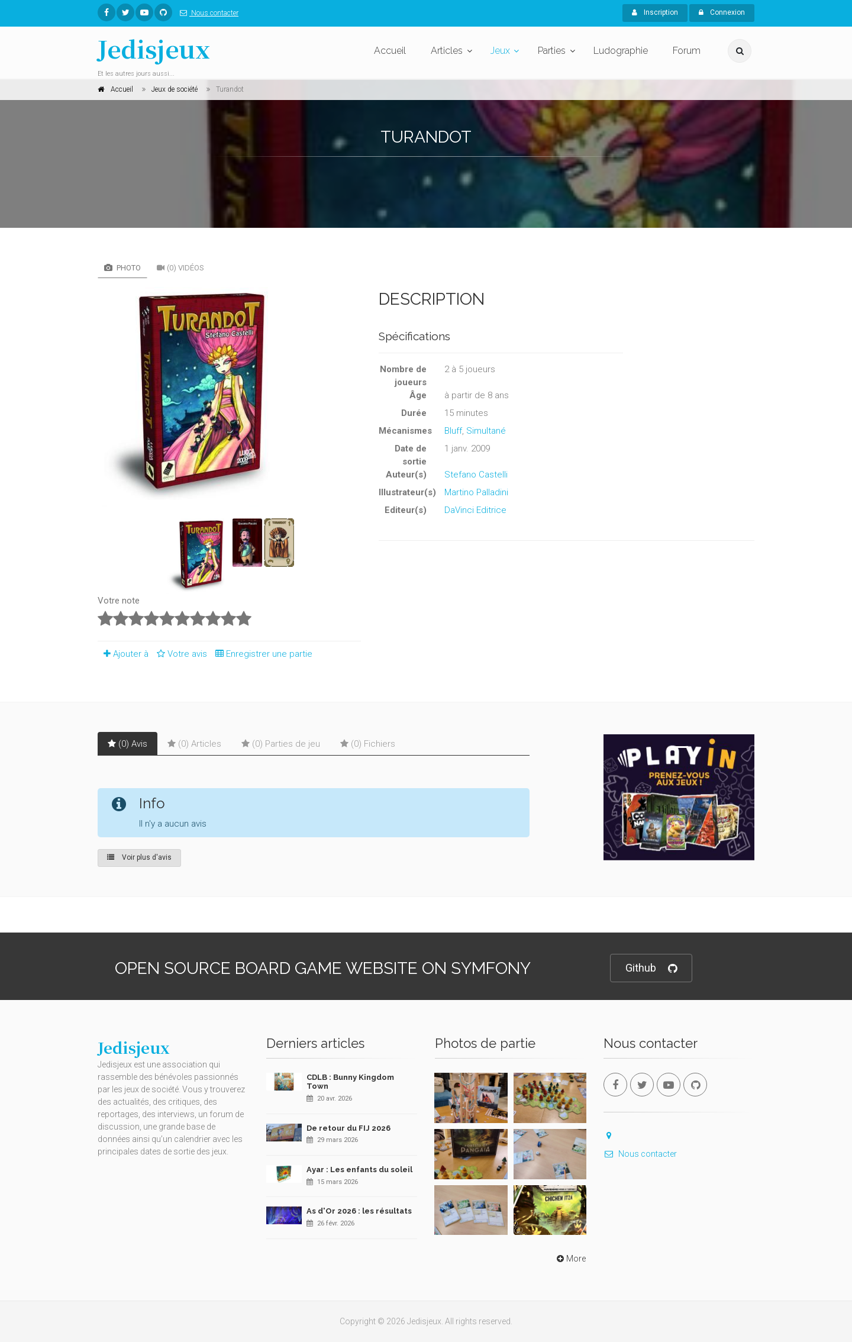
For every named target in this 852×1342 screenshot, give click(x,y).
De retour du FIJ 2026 (348, 1128)
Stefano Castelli (476, 474)
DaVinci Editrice (475, 510)
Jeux (500, 50)
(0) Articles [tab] (194, 743)
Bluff (453, 430)
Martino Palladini (476, 492)
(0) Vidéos (180, 267)
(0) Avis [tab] (127, 743)
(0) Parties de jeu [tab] (280, 743)
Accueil (390, 50)
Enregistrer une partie (260, 654)
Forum (687, 50)
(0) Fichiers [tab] (367, 743)
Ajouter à (123, 654)
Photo (122, 267)
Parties (552, 50)
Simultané (486, 430)
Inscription (655, 12)
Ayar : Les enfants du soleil (359, 1169)
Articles (447, 50)
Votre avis (180, 654)
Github (651, 968)
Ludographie (620, 50)
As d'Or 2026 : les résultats (359, 1210)
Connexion (722, 12)
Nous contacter (206, 13)
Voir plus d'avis (139, 857)
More (570, 1258)
